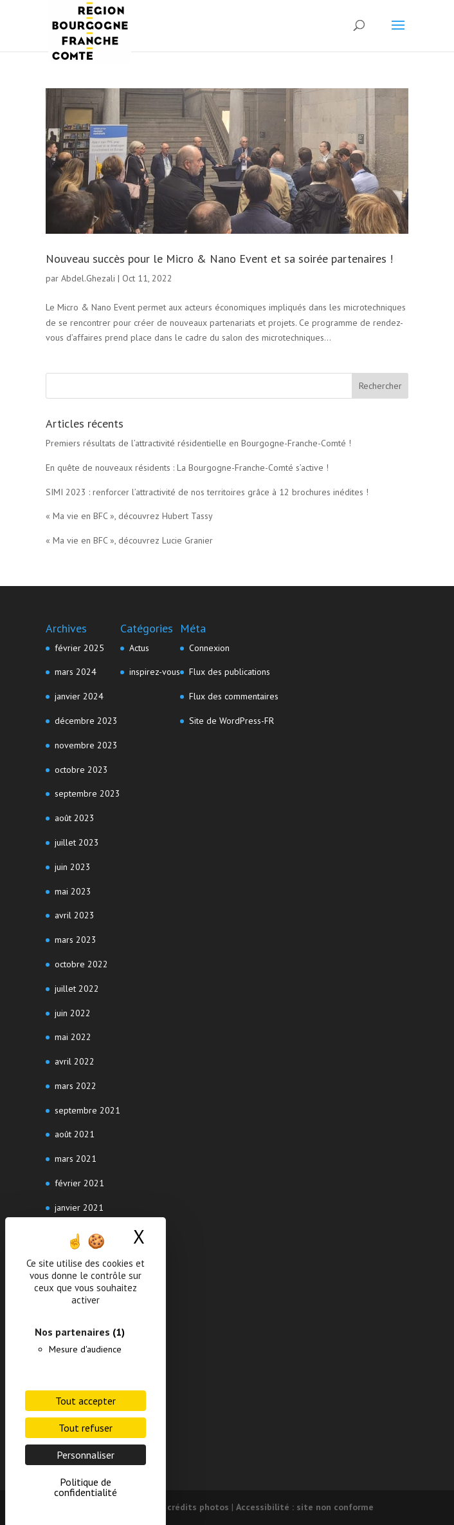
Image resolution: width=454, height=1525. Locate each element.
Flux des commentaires (233, 696)
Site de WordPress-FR (231, 720)
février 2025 (79, 648)
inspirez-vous (154, 671)
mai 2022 (73, 1037)
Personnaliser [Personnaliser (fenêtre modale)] (85, 1454)
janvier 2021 (79, 1207)
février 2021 (79, 1183)
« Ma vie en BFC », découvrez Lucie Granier (129, 540)
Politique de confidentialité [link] (85, 1487)
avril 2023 (75, 915)
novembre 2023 (86, 745)
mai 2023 (73, 891)
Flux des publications (229, 671)
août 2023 (75, 818)
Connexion (209, 648)
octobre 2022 (81, 964)
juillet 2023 (77, 842)
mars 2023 (75, 939)
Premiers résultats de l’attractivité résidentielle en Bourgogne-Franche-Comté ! (198, 443)
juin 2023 (73, 867)
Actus (139, 648)
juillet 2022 (77, 988)
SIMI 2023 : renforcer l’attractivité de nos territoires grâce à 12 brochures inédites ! (207, 492)
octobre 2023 (81, 769)
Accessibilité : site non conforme (305, 1507)
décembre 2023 (86, 720)
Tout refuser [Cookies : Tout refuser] (86, 1427)
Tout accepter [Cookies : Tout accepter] (85, 1400)
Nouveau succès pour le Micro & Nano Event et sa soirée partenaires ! (219, 258)
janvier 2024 (79, 696)
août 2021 (75, 1134)
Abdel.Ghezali (88, 278)
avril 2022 (75, 1061)
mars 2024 (75, 671)
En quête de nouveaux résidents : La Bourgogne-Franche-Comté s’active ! (187, 467)
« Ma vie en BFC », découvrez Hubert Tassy (129, 516)
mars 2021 (75, 1158)
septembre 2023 (87, 793)
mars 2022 (75, 1086)
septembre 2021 (87, 1110)
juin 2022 (73, 1013)
